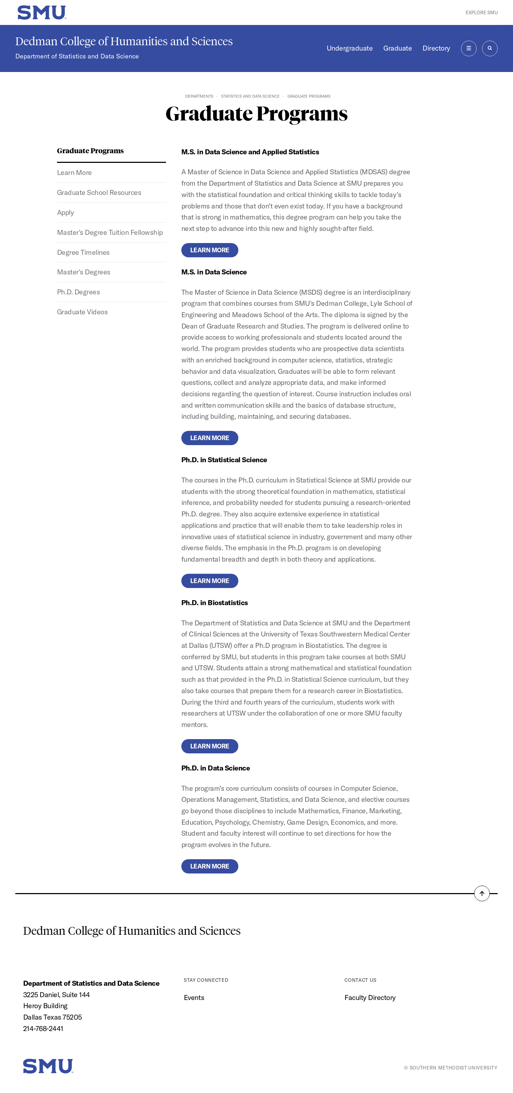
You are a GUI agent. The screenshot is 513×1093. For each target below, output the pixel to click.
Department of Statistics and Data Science (77, 56)
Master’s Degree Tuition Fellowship (110, 232)
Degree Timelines (83, 252)
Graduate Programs (90, 150)
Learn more (209, 250)
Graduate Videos (82, 311)
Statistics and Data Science (250, 96)
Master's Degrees (83, 271)
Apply (65, 212)
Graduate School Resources (99, 192)
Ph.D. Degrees (78, 291)
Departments (199, 96)
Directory (436, 47)
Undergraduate (350, 47)
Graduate (397, 47)
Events (194, 997)
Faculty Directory (370, 997)
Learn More (74, 172)
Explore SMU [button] (482, 12)
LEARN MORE (209, 438)
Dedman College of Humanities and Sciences (124, 41)
